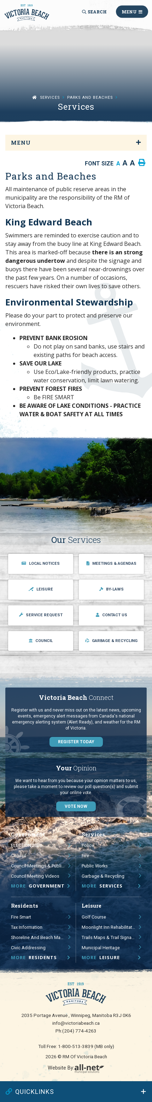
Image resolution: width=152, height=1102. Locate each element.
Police (88, 845)
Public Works (95, 865)
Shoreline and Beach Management (40, 937)
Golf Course (94, 917)
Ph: (76, 1031)
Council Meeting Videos (35, 876)
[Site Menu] (76, 143)
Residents (34, 957)
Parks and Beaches (90, 97)
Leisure (101, 957)
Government (38, 886)
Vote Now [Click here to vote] (76, 806)
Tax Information (26, 927)
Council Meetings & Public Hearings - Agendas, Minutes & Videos (40, 865)
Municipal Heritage (101, 947)
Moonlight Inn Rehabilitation (110, 927)
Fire (85, 855)
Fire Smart (21, 917)
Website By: (76, 1069)
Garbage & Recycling (103, 876)
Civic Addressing (28, 947)
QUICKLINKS (30, 1091)
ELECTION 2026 (26, 845)
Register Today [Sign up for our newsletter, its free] (76, 741)
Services (50, 97)
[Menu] (132, 12)
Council (18, 855)
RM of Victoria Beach (27, 12)
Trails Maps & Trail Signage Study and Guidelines (111, 937)
